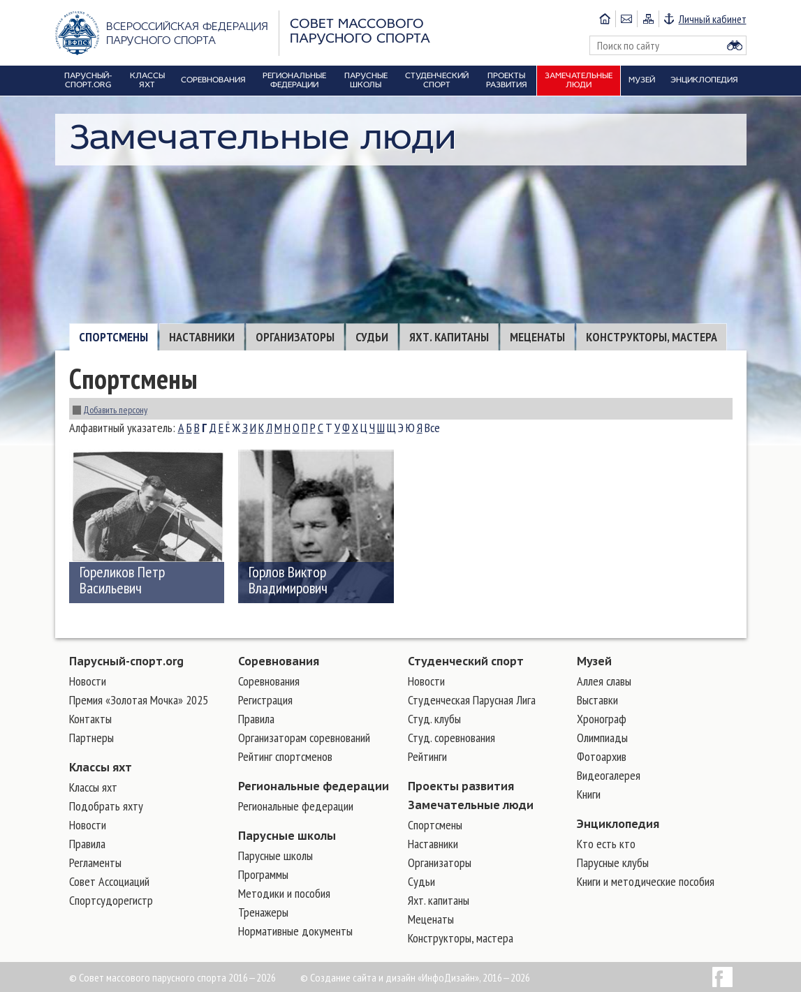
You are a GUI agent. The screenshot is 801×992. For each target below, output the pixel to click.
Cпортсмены (113, 337)
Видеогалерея (608, 775)
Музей (594, 661)
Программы (263, 874)
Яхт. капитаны (449, 337)
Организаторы (295, 337)
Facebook (722, 977)
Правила (87, 844)
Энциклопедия (618, 824)
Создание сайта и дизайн (363, 977)
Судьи (371, 337)
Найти (734, 45)
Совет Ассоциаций (109, 881)
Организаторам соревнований (304, 738)
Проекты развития (461, 786)
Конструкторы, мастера (651, 337)
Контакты (90, 719)
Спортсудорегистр (111, 900)
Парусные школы (287, 836)
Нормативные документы (295, 931)
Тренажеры (263, 912)
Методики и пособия (284, 893)
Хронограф (601, 719)
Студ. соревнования (451, 738)
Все (432, 428)
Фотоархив (601, 756)
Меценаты (537, 337)
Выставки (597, 700)
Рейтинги (427, 756)
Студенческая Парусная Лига (472, 700)
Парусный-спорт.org (126, 661)
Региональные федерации (313, 786)
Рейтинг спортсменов (285, 756)
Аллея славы (604, 681)
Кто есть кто (606, 844)
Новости (87, 681)
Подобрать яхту (106, 806)
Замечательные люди (471, 805)
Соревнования (278, 661)
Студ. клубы (434, 719)
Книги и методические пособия (645, 881)
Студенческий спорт (466, 661)
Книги (589, 794)
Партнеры (91, 738)
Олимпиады (602, 738)
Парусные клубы (613, 862)
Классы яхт (100, 767)
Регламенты (95, 862)
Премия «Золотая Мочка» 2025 (138, 700)
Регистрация (265, 700)
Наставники (202, 337)
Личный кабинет (713, 19)
